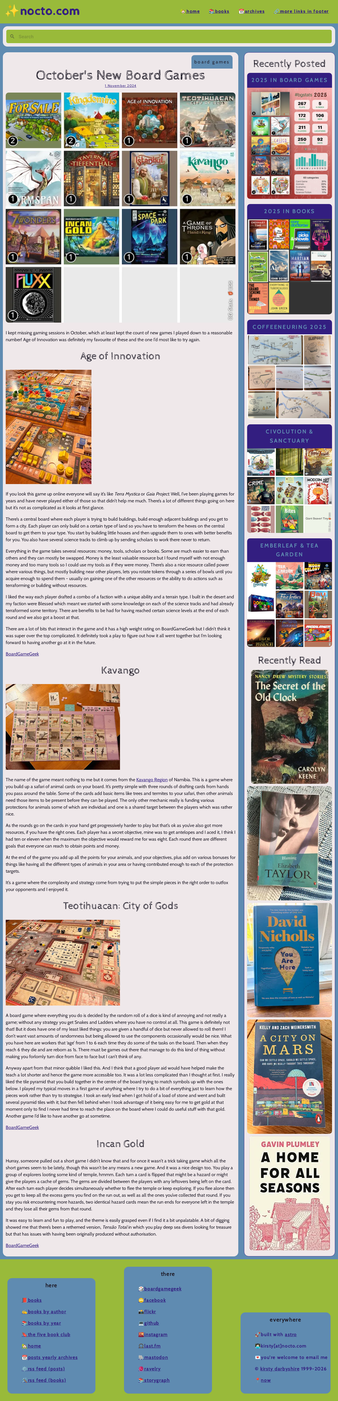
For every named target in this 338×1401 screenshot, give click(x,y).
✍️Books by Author (44, 1311)
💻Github (148, 1323)
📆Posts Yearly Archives (50, 1357)
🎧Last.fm (149, 1346)
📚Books (219, 11)
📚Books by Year (41, 1323)
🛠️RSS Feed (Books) (44, 1380)
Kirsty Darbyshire (279, 1369)
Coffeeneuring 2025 (290, 327)
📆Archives (252, 11)
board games (212, 62)
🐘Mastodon (153, 1357)
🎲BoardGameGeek (159, 1289)
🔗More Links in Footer (301, 11)
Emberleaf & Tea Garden (289, 550)
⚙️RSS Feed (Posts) (43, 1369)
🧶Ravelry (149, 1369)
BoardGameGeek (22, 654)
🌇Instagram (153, 1334)
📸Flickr (147, 1311)
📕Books (32, 1300)
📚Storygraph (154, 1380)
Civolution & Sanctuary (289, 436)
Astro (291, 1334)
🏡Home (190, 11)
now (266, 1380)
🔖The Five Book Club (46, 1334)
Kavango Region (152, 779)
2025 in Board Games (289, 80)
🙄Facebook (152, 1300)
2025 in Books (289, 211)
